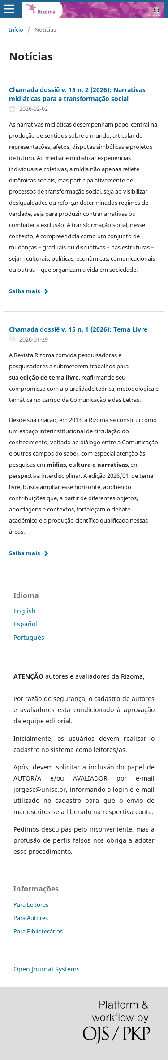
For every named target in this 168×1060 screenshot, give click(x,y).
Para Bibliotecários (38, 931)
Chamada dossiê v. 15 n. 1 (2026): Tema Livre (78, 329)
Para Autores (30, 918)
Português (28, 637)
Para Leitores (30, 904)
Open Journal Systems (46, 969)
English (24, 611)
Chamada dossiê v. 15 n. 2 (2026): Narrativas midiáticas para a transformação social (77, 94)
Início (16, 29)
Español (25, 624)
